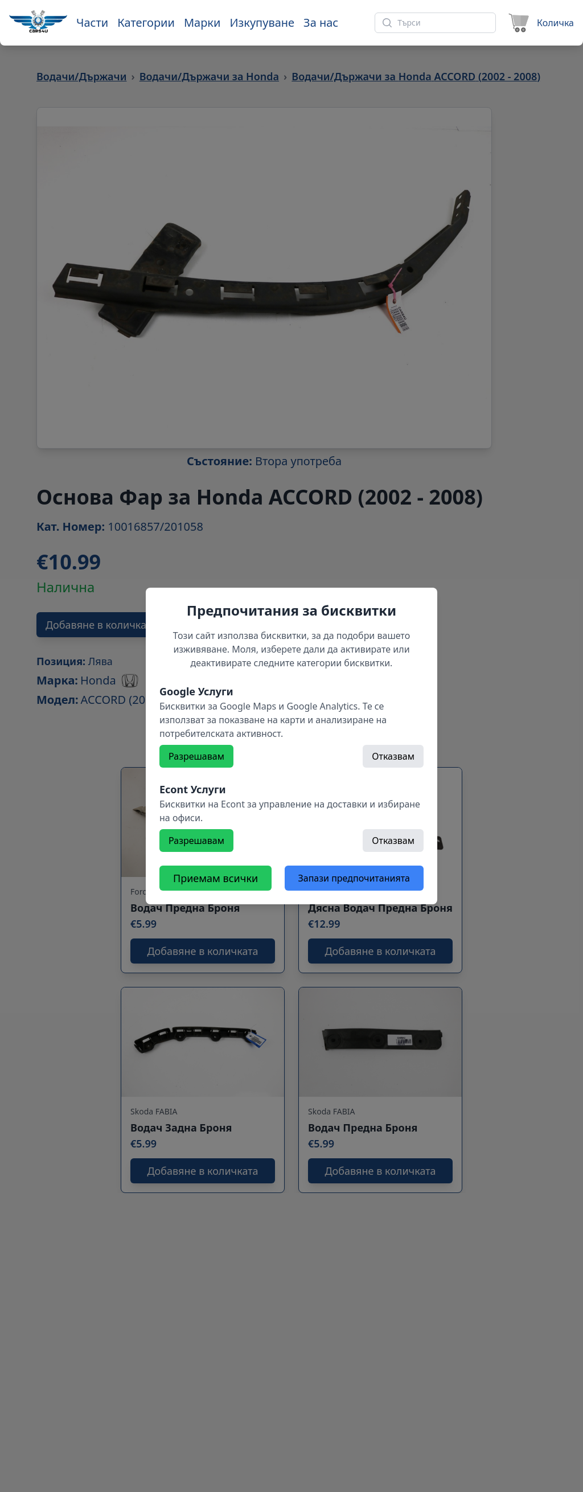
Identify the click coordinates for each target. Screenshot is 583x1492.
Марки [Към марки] (202, 22)
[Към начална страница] (38, 21)
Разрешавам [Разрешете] (196, 756)
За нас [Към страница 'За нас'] (320, 22)
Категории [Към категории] (146, 22)
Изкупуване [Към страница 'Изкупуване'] (261, 22)
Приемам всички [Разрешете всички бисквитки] (215, 878)
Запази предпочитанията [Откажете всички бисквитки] (354, 878)
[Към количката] (539, 22)
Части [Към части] (92, 22)
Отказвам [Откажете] (393, 756)
